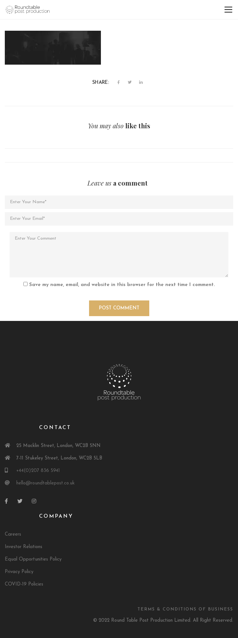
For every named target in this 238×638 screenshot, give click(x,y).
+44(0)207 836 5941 (38, 470)
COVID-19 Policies (24, 584)
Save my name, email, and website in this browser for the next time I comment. (122, 285)
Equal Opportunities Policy (33, 559)
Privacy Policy (19, 572)
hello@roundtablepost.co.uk (45, 483)
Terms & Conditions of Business (185, 609)
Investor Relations (23, 547)
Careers (13, 534)
